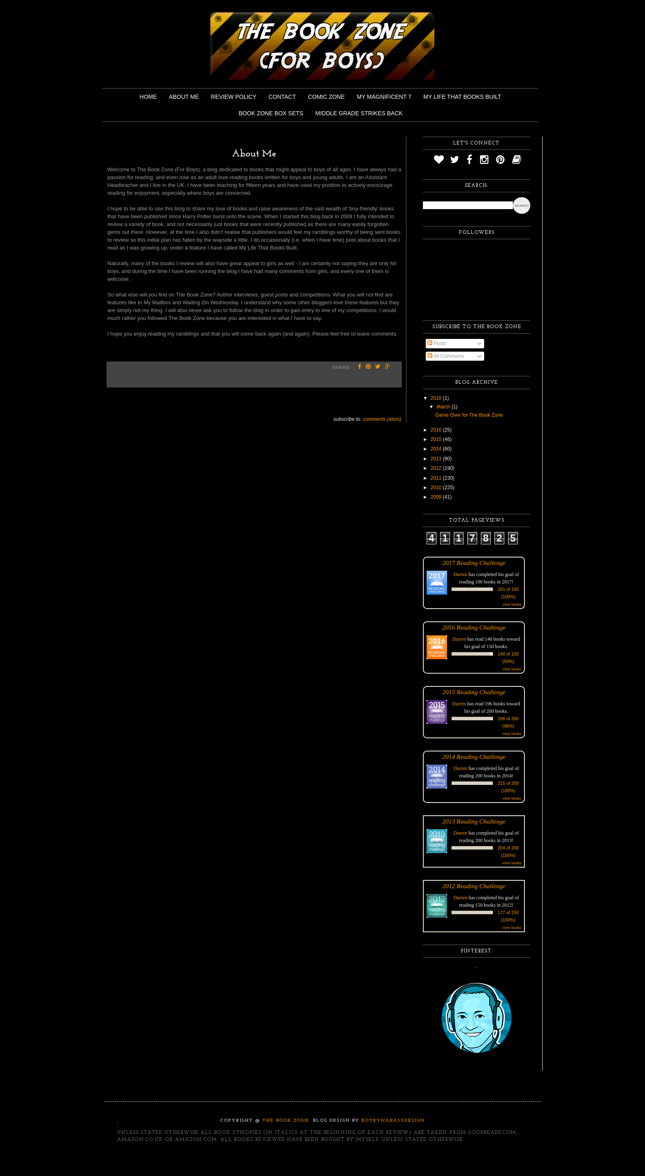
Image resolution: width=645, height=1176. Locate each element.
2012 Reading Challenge (474, 885)
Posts (436, 343)
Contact (282, 96)
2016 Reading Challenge (474, 627)
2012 (437, 468)
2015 (437, 439)
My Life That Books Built (462, 96)
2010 (437, 487)
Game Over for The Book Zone (469, 415)
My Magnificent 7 (384, 96)
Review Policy (233, 96)
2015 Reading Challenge (474, 691)
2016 (437, 430)
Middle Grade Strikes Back (359, 113)
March (444, 407)
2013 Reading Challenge (474, 821)
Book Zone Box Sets (271, 113)
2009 (437, 497)
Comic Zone (326, 96)
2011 (437, 478)
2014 (437, 449)
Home (148, 96)
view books (511, 604)
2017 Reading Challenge (474, 562)
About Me (184, 96)
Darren (460, 574)
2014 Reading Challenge (474, 756)
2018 (437, 398)
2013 (437, 459)
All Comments (445, 356)
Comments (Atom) (382, 419)
